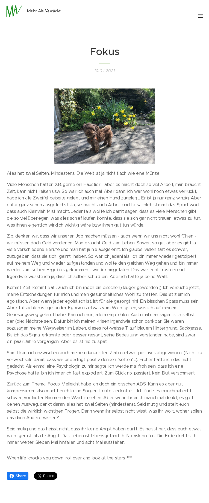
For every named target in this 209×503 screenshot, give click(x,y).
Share (18, 476)
